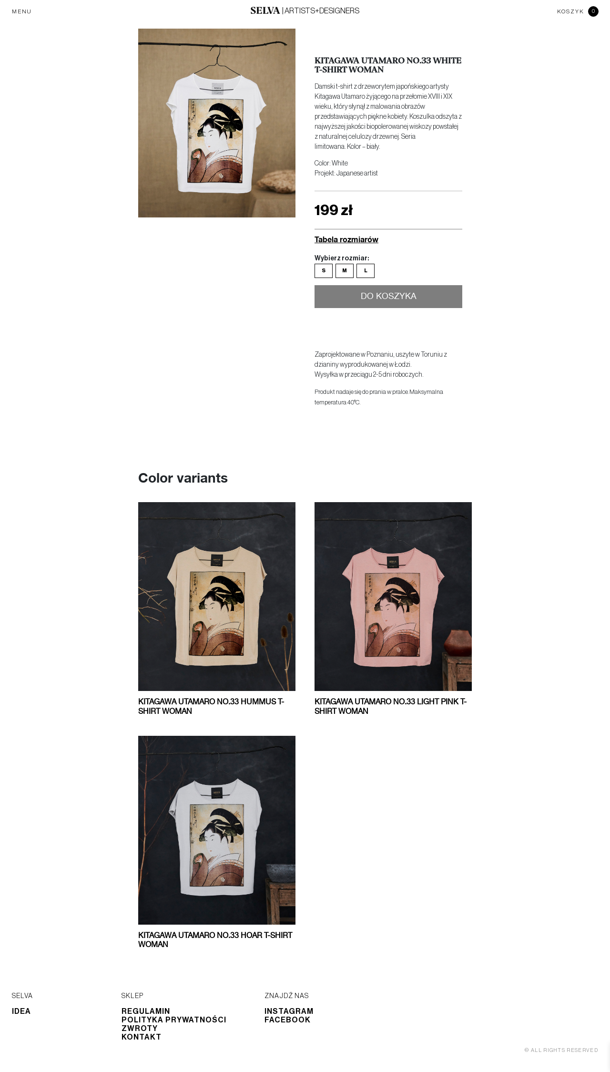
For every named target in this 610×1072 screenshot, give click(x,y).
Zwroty (140, 1028)
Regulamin (146, 1011)
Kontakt (142, 1037)
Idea (21, 1011)
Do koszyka (389, 296)
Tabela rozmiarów (346, 239)
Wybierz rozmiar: (342, 258)
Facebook (287, 1020)
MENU (22, 11)
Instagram (289, 1011)
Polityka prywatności (174, 1020)
